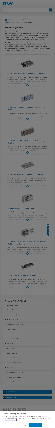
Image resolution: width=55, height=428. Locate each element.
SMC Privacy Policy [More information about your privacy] (10, 424)
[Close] (52, 417)
